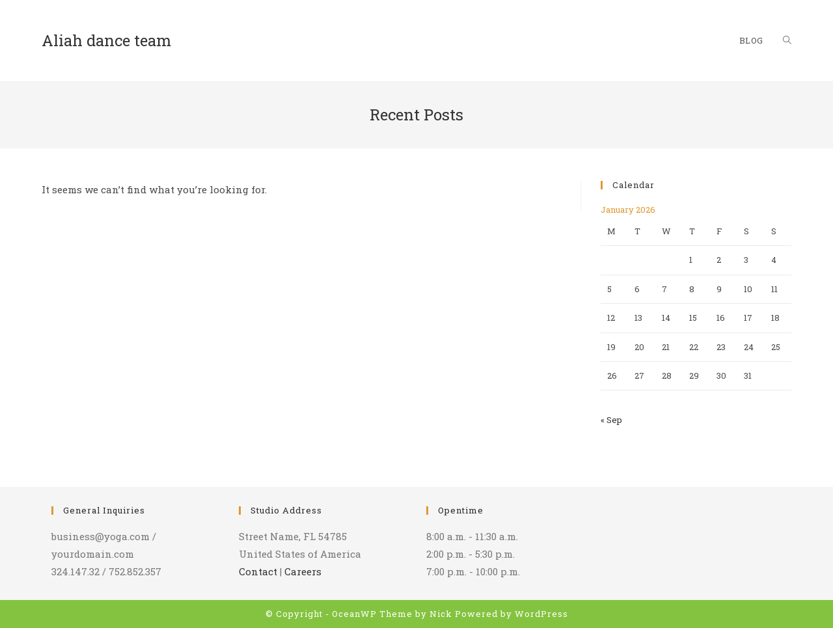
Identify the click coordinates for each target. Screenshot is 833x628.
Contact (258, 571)
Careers (302, 571)
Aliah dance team (106, 40)
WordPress (541, 614)
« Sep (611, 420)
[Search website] (787, 40)
